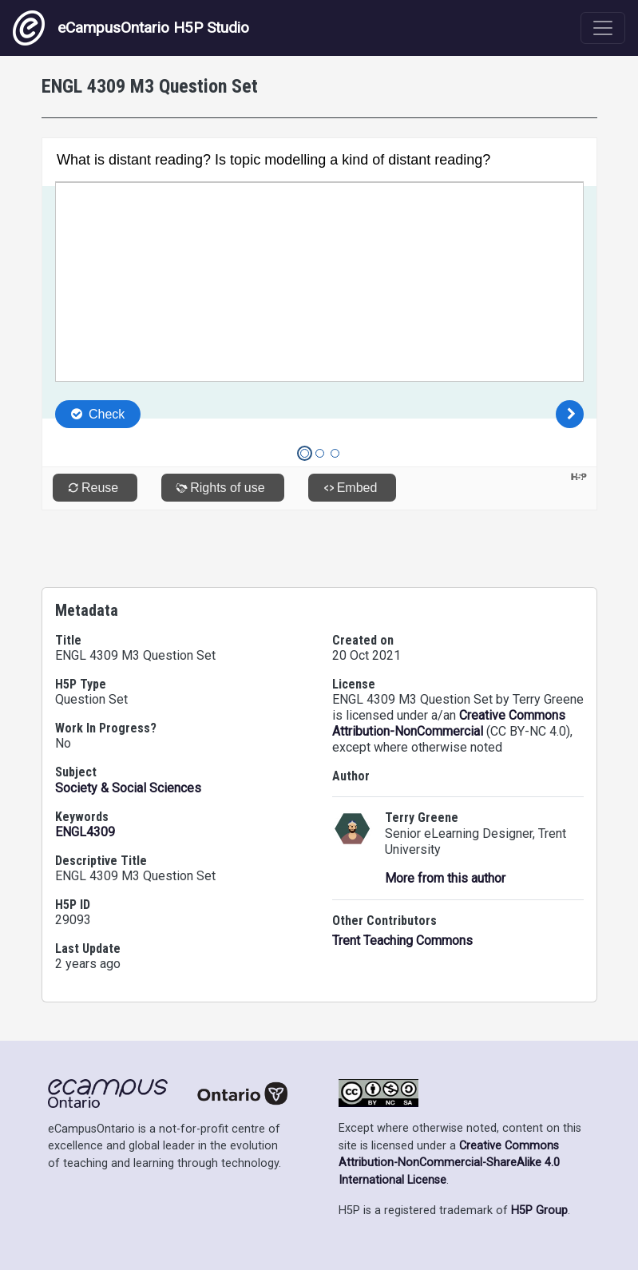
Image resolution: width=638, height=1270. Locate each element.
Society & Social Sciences (128, 788)
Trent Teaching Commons (402, 940)
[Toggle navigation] (603, 28)
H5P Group (539, 1210)
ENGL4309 (85, 831)
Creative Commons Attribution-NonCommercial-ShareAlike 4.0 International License (449, 1163)
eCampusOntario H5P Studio (131, 28)
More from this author (445, 878)
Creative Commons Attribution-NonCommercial (448, 723)
